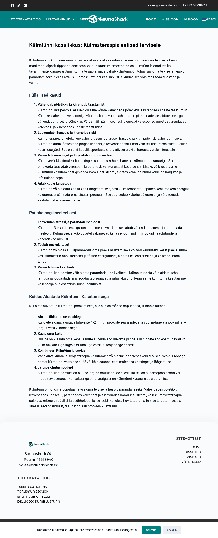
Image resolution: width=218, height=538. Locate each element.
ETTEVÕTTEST (188, 439)
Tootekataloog (26, 19)
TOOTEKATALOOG (33, 478)
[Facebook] (12, 5)
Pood (151, 19)
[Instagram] (25, 5)
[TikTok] (18, 5)
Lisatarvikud (61, 19)
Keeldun (172, 530)
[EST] (204, 19)
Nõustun (151, 530)
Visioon (191, 19)
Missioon (170, 19)
